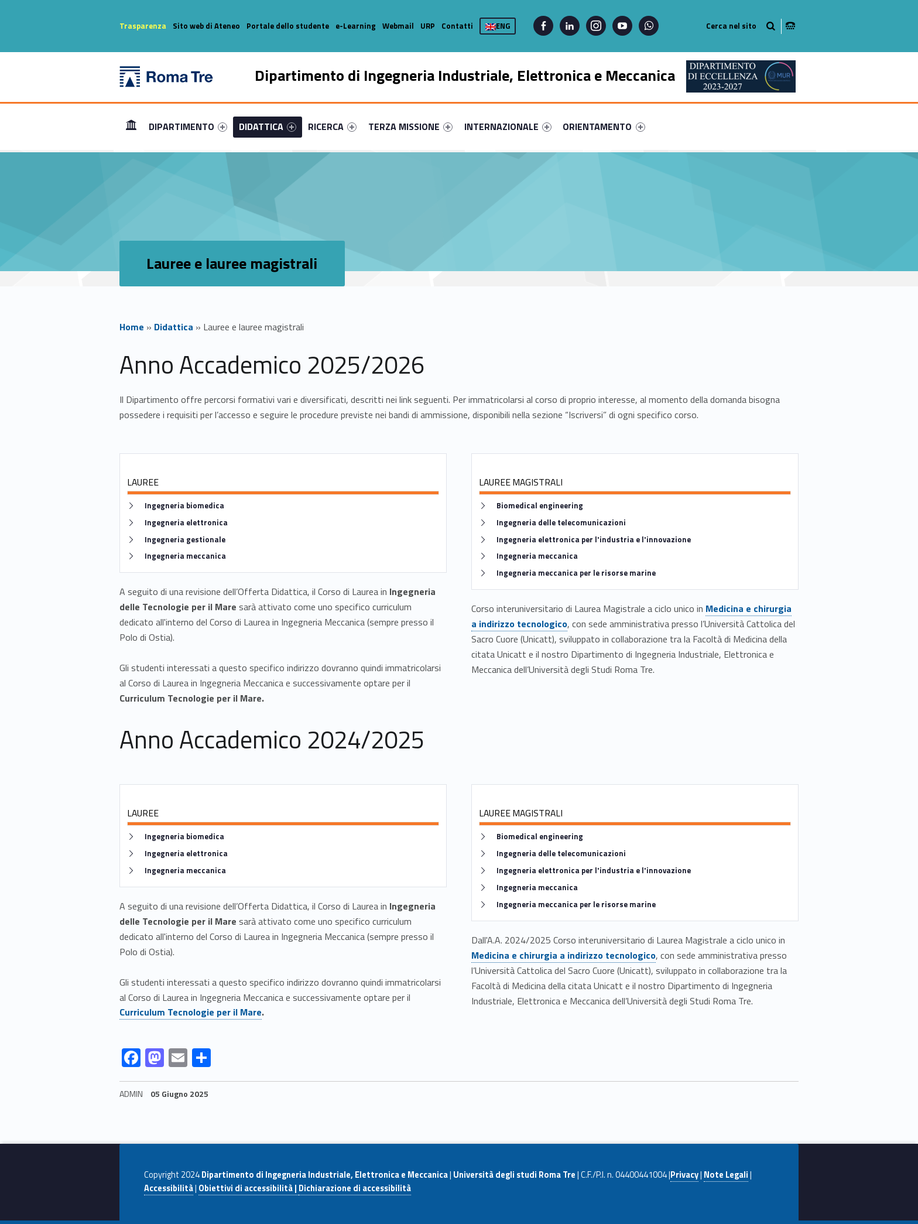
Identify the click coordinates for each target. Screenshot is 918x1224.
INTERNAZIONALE (508, 126)
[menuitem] (131, 126)
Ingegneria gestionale (185, 540)
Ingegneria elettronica (186, 523)
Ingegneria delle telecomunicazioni (561, 523)
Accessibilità (168, 1188)
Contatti (457, 26)
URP (427, 26)
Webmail (398, 26)
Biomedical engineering (539, 506)
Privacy (684, 1174)
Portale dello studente (287, 26)
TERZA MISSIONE (410, 126)
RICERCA (332, 126)
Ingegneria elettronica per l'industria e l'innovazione (593, 540)
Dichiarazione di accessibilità (355, 1188)
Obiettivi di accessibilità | (248, 1188)
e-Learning (355, 26)
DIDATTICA (267, 126)
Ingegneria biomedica (184, 506)
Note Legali (726, 1174)
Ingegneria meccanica (185, 556)
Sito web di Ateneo (206, 26)
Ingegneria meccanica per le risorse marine (576, 573)
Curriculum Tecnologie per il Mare (190, 1012)
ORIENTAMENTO (604, 126)
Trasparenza (142, 26)
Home (131, 126)
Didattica (173, 327)
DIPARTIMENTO (188, 126)
